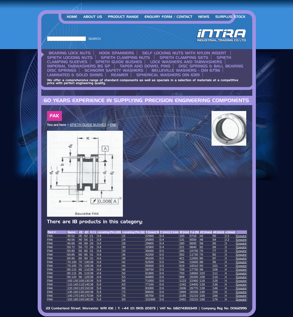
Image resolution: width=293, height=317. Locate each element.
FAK (113, 125)
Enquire (241, 235)
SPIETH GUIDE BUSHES (88, 125)
